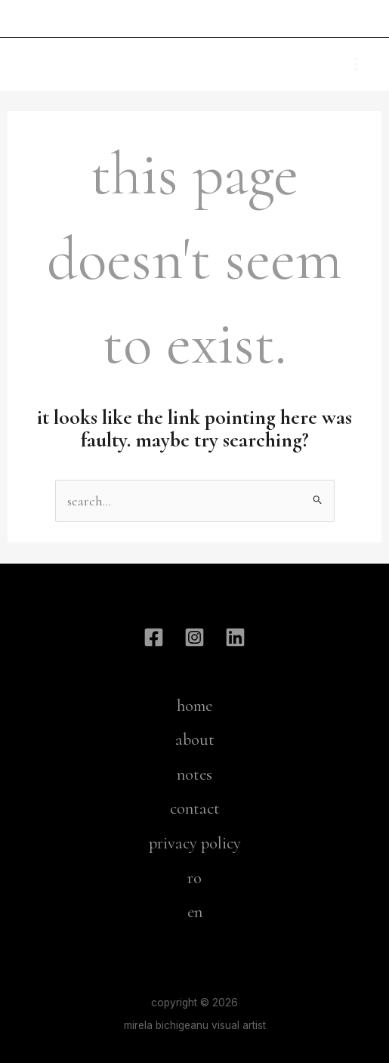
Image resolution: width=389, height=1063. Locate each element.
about (195, 739)
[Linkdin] (235, 637)
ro (194, 877)
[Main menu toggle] (356, 64)
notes (194, 774)
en (194, 911)
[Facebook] (154, 637)
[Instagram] (194, 637)
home (194, 705)
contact (195, 808)
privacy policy (195, 843)
